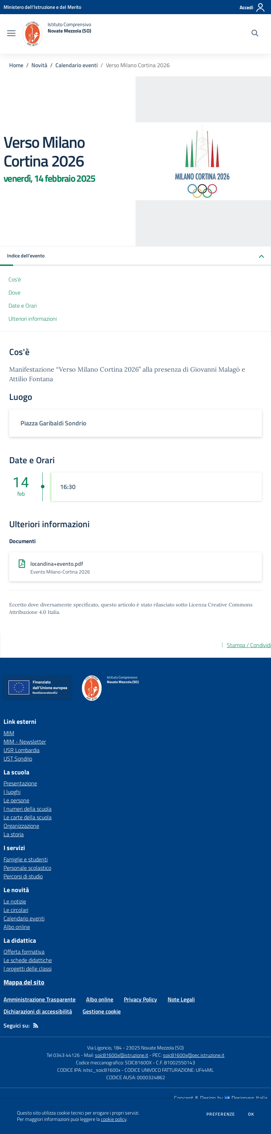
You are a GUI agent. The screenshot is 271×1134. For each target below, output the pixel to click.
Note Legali (181, 999)
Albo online (17, 927)
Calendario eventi (76, 65)
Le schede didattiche (28, 960)
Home (16, 65)
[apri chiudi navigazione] (11, 34)
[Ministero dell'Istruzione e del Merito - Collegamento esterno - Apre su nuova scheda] (42, 7)
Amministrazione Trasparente (40, 999)
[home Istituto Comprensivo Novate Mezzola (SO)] (57, 34)
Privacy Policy (140, 999)
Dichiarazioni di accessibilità (38, 1011)
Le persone (16, 800)
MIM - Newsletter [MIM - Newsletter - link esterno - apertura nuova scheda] (25, 741)
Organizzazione (21, 825)
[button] (135, 256)
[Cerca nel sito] (254, 34)
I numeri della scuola (28, 808)
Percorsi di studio (23, 876)
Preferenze (220, 1114)
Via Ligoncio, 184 (104, 1047)
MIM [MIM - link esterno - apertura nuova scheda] (9, 733)
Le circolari (16, 910)
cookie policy (113, 1119)
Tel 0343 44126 (63, 1055)
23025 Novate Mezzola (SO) (155, 1047)
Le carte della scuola (28, 817)
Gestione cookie (102, 1011)
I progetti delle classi (28, 968)
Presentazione (20, 783)
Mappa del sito (24, 982)
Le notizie (15, 901)
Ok (251, 1114)
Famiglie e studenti (26, 859)
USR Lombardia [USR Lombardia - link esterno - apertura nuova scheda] (22, 750)
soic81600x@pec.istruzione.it (193, 1055)
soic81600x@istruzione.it (121, 1055)
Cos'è (14, 279)
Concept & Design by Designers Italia (220, 1098)
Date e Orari (22, 305)
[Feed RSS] (35, 1025)
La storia (14, 834)
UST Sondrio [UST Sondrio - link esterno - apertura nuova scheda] (18, 758)
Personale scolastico (27, 867)
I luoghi (12, 791)
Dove (14, 292)
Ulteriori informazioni (32, 318)
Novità (39, 65)
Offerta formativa (24, 951)
